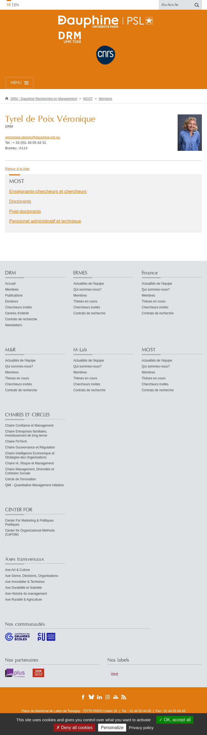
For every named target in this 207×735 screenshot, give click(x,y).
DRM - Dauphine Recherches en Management (44, 99)
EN (16, 5)
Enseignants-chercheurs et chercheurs (48, 191)
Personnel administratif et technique (45, 221)
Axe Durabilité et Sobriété (23, 588)
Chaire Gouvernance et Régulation (30, 447)
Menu (16, 82)
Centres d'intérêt (17, 313)
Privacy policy (141, 727)
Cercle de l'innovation (20, 479)
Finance (150, 273)
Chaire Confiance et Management (29, 425)
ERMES (80, 273)
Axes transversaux (24, 559)
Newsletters (13, 325)
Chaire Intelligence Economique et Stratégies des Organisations (29, 455)
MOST (88, 99)
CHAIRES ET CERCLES (27, 415)
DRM (10, 273)
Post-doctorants (25, 211)
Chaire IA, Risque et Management (29, 463)
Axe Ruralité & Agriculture (23, 599)
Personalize (112, 727)
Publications (14, 295)
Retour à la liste (17, 169)
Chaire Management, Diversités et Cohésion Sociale (29, 471)
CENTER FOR (19, 510)
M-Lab (80, 350)
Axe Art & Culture (17, 570)
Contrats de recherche (21, 319)
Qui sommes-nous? (87, 289)
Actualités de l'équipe (88, 283)
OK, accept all (175, 719)
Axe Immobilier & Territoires (24, 582)
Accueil (10, 283)
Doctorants (20, 201)
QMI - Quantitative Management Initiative (34, 485)
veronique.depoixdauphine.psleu (32, 137)
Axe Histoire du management (26, 594)
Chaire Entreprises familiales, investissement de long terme (26, 433)
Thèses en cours (85, 301)
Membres (105, 99)
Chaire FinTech (16, 441)
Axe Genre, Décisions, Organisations (31, 576)
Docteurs (11, 301)
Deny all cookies (74, 727)
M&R (10, 350)
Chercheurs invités (18, 307)
